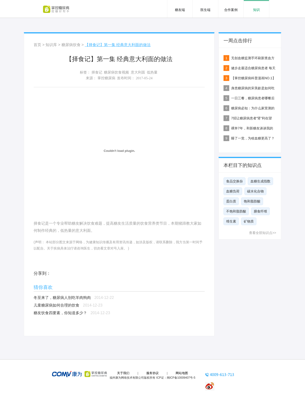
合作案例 (231, 10)
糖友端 (180, 10)
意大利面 (138, 72)
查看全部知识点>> (262, 233)
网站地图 (182, 373)
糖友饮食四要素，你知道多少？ (60, 313)
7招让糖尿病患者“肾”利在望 (251, 118)
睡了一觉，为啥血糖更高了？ (252, 138)
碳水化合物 (255, 191)
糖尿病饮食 (71, 45)
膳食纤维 (260, 211)
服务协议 (152, 373)
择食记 (97, 72)
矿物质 (249, 221)
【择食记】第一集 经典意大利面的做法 (118, 45)
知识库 (51, 45)
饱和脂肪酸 (252, 201)
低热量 (152, 72)
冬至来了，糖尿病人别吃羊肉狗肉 (62, 298)
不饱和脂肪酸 (236, 211)
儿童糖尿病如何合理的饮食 (56, 305)
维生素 (231, 221)
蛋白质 (231, 201)
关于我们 (123, 373)
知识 (256, 10)
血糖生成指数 (260, 181)
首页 (37, 45)
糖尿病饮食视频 (116, 72)
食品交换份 (234, 181)
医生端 (205, 10)
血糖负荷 (232, 191)
